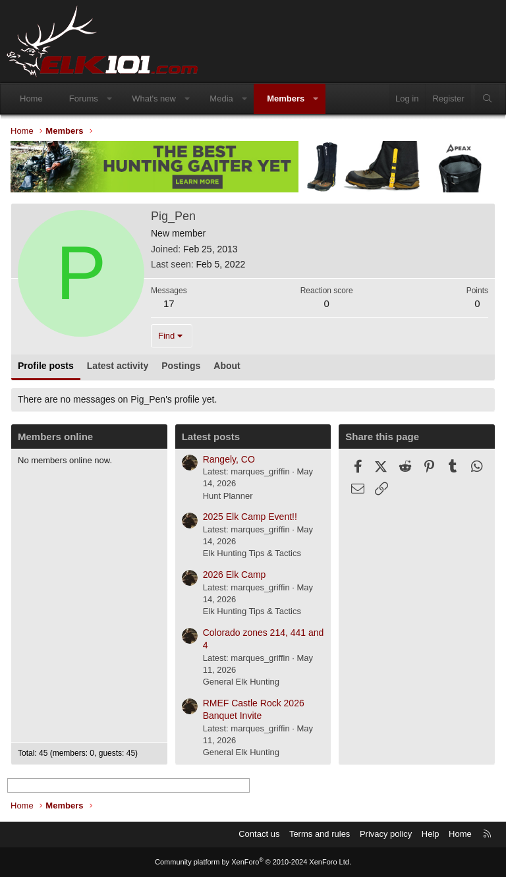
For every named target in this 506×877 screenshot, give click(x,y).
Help (430, 834)
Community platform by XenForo (253, 862)
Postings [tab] (180, 365)
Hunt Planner (228, 496)
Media (221, 98)
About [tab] (226, 365)
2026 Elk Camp (234, 574)
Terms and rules (319, 834)
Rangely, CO (229, 459)
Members (285, 98)
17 (169, 303)
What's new (154, 98)
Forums (83, 98)
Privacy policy (386, 834)
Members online (55, 436)
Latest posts (211, 436)
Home (31, 98)
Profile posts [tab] (46, 365)
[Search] (487, 99)
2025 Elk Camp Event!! (250, 516)
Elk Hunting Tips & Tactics (252, 553)
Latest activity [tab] (117, 365)
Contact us (259, 834)
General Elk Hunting (241, 682)
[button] (109, 99)
